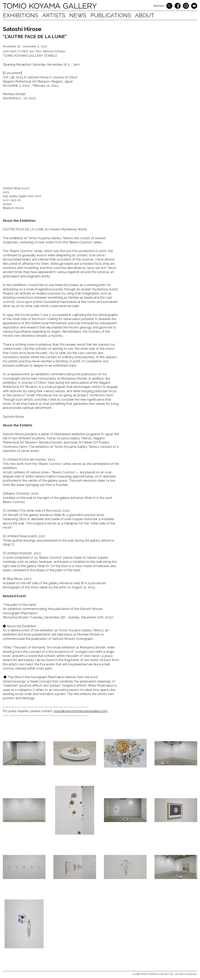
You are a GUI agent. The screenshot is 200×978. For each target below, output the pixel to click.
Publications (116, 15)
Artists (55, 15)
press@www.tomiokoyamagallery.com (81, 711)
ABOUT (152, 15)
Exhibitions (20, 15)
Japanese (158, 5)
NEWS (81, 15)
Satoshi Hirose (22, 29)
